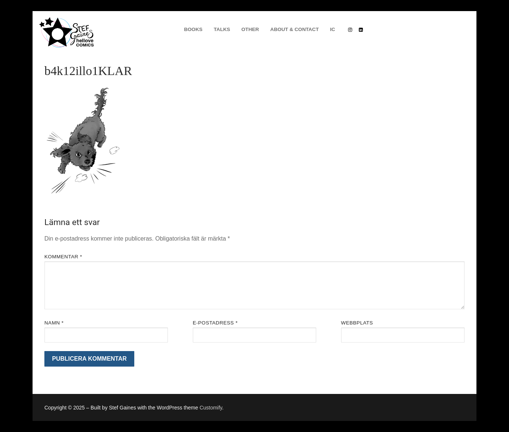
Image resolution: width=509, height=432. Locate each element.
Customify (210, 408)
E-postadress (215, 323)
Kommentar (63, 256)
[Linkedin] (361, 29)
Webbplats (357, 323)
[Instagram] (350, 29)
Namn (54, 323)
